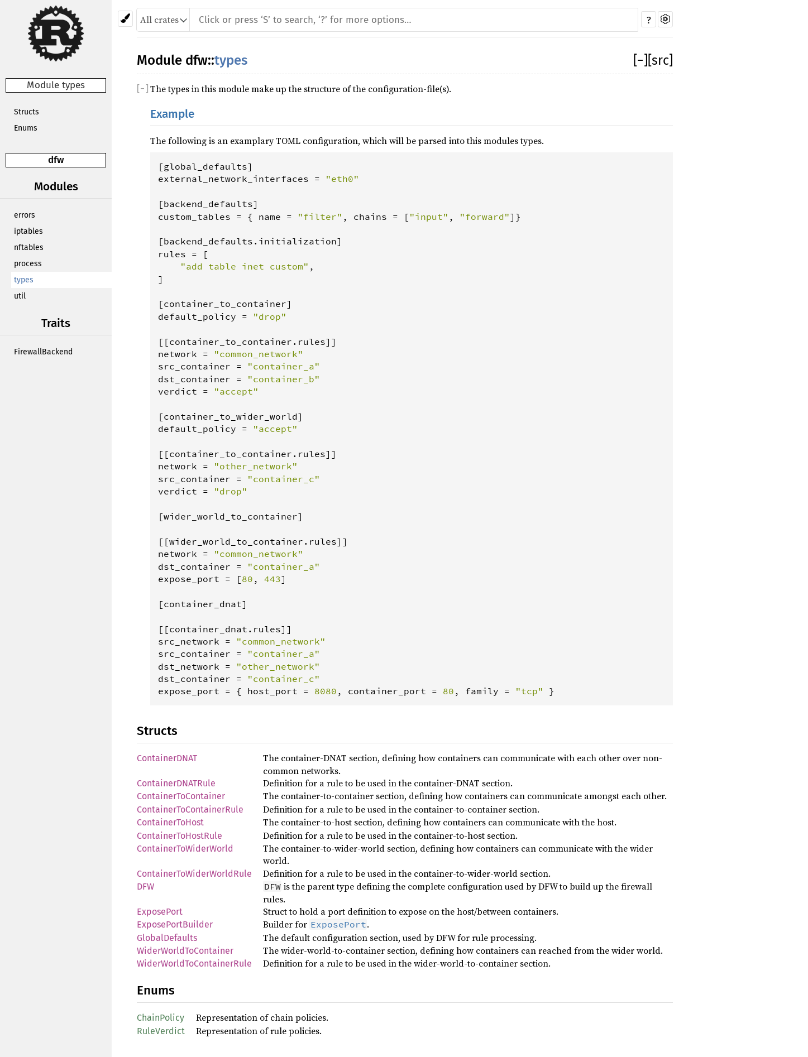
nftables (29, 247)
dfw (56, 160)
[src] (660, 60)
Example (172, 114)
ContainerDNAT (167, 758)
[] (640, 60)
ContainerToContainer (181, 796)
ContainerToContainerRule (190, 809)
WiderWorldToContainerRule (194, 963)
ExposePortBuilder (175, 924)
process (28, 263)
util (20, 296)
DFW (145, 886)
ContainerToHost (170, 822)
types (24, 280)
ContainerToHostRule (179, 835)
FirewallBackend (43, 352)
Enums (25, 128)
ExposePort (160, 911)
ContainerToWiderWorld (185, 848)
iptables (28, 231)
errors (24, 215)
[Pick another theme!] (125, 19)
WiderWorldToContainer (185, 950)
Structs (26, 112)
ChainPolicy (160, 1017)
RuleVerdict (161, 1031)
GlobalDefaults (167, 938)
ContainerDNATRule (176, 783)
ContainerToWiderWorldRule (194, 873)
